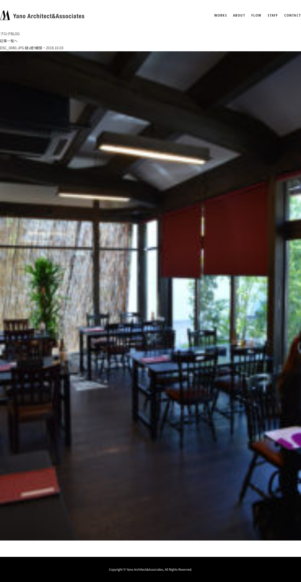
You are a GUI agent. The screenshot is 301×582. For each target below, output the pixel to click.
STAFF (273, 15)
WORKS (220, 15)
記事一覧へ (9, 40)
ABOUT (239, 15)
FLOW (256, 15)
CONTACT (292, 15)
